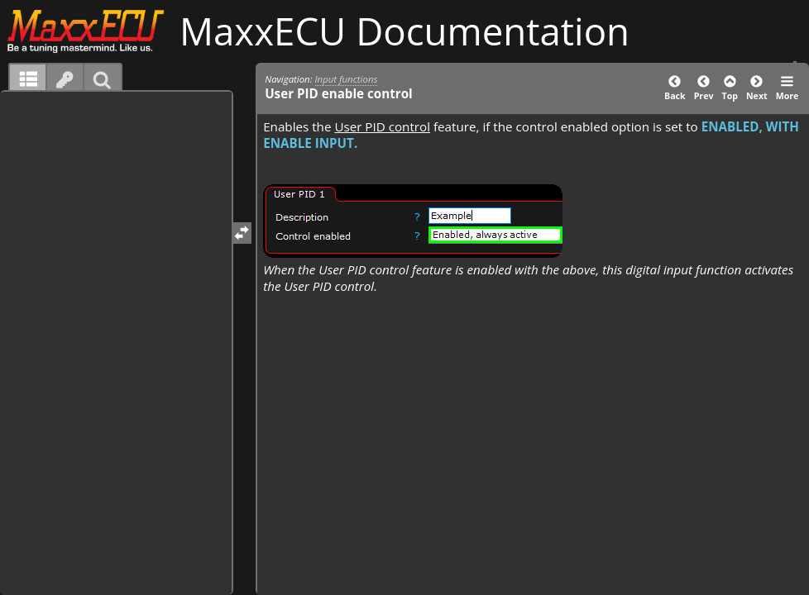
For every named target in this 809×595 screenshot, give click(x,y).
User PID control (382, 126)
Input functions (346, 79)
